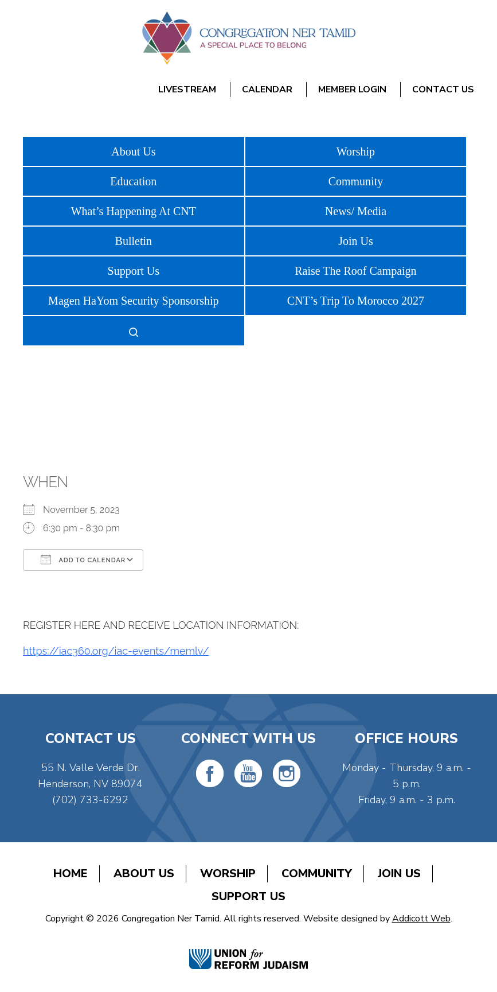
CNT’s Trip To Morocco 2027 (355, 300)
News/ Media (355, 211)
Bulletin (133, 241)
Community (355, 181)
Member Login (352, 89)
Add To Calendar (83, 559)
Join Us (355, 241)
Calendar (267, 89)
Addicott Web (421, 918)
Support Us (134, 270)
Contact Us (443, 89)
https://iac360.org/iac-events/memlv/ (116, 651)
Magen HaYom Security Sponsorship (133, 300)
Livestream (187, 89)
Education (133, 181)
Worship (355, 151)
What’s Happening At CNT (133, 211)
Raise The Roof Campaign (355, 270)
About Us (133, 151)
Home (70, 873)
